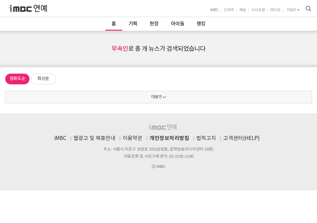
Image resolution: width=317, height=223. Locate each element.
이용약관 (132, 138)
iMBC (214, 10)
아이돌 (177, 24)
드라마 (229, 10)
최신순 (43, 78)
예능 (242, 10)
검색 (308, 8)
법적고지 (206, 138)
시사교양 (258, 10)
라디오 (275, 10)
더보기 (156, 97)
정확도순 (17, 78)
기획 (132, 24)
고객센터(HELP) (241, 138)
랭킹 (201, 24)
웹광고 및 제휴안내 (94, 138)
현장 (154, 24)
